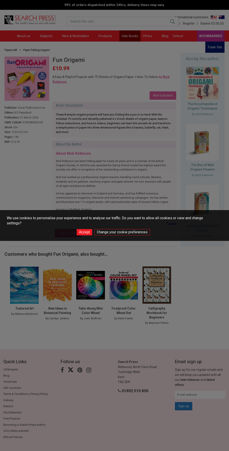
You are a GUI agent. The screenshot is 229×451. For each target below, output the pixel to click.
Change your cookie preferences (122, 232)
